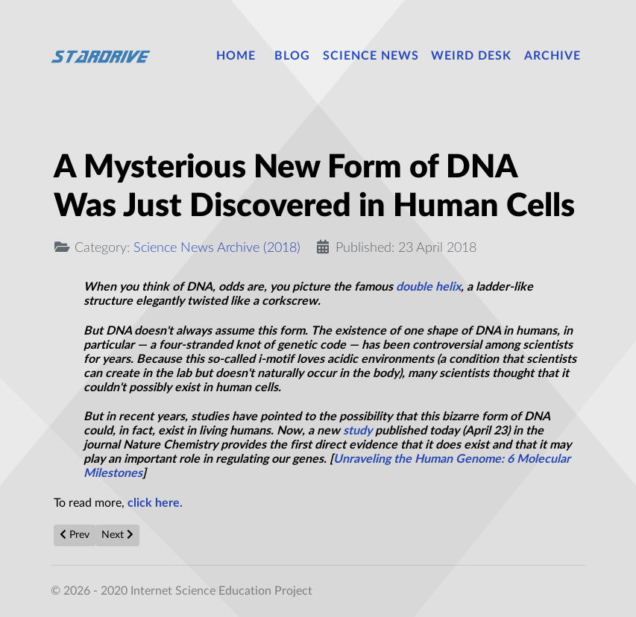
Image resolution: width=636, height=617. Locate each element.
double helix (428, 287)
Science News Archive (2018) (216, 248)
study (357, 431)
